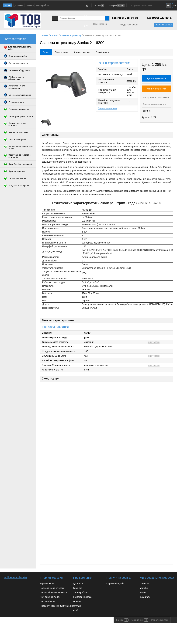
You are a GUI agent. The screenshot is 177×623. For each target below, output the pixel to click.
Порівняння (137, 620)
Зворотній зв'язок (163, 24)
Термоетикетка (47, 583)
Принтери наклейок (50, 597)
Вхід (122, 24)
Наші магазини (100, 24)
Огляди (77, 606)
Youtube (144, 588)
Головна (7, 5)
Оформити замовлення (141, 5)
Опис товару (61, 52)
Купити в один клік (156, 88)
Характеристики (81, 52)
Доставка (18, 5)
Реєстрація (132, 24)
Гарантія (29, 5)
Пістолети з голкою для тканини (56, 606)
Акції (75, 610)
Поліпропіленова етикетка (53, 592)
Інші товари (154, 342)
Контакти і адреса (82, 597)
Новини (77, 601)
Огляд (46, 52)
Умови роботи (42, 5)
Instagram (145, 597)
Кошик (99, 5)
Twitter (143, 592)
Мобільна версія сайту (15, 577)
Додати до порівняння (154, 104)
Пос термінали (47, 601)
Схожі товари (102, 52)
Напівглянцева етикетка (52, 588)
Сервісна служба (115, 583)
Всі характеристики (108, 108)
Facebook (144, 583)
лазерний (131, 81)
